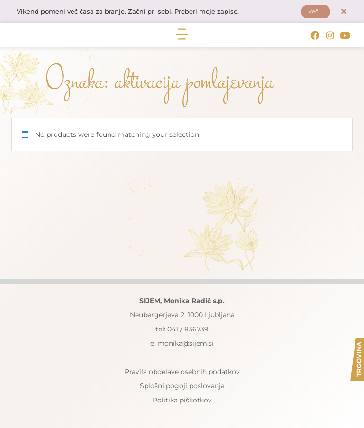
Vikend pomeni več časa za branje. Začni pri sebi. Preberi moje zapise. (136, 13)
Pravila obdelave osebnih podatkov (182, 373)
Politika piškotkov (182, 402)
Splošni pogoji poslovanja (182, 387)
